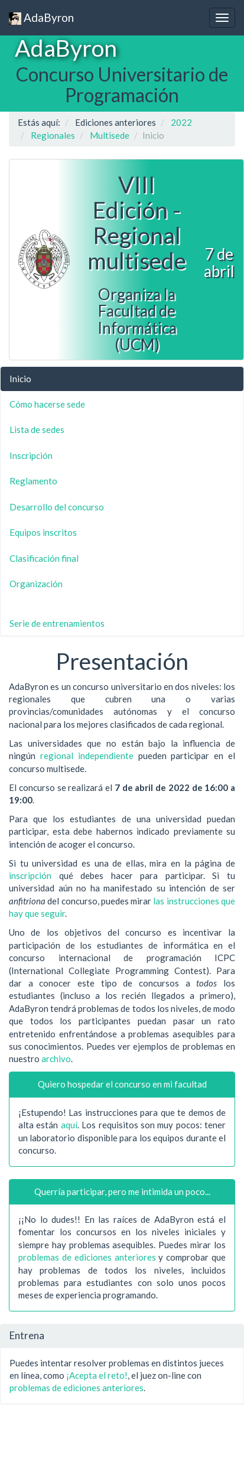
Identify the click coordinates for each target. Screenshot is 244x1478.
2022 (181, 122)
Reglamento (33, 481)
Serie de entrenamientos (57, 623)
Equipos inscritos (43, 532)
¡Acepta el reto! (97, 1375)
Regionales (53, 135)
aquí (69, 1124)
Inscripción (31, 455)
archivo (56, 1058)
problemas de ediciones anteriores (87, 1257)
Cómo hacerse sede (47, 404)
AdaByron (41, 18)
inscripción (30, 875)
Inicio (20, 378)
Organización (36, 583)
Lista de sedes (36, 429)
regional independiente (87, 755)
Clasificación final (44, 558)
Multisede (109, 135)
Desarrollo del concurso (56, 507)
